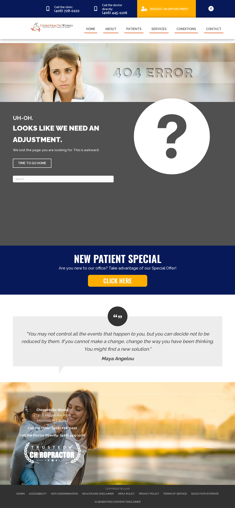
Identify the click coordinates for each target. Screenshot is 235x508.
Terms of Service (175, 493)
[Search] (63, 179)
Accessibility (38, 493)
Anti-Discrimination (64, 493)
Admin (20, 493)
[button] (32, 163)
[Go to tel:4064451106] (113, 9)
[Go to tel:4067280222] (65, 9)
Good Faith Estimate (205, 493)
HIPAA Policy (126, 493)
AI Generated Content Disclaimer (117, 501)
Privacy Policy (149, 493)
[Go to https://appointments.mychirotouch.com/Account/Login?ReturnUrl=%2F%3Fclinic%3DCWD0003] (166, 8)
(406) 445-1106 (72, 435)
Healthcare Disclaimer (98, 493)
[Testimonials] (117, 336)
